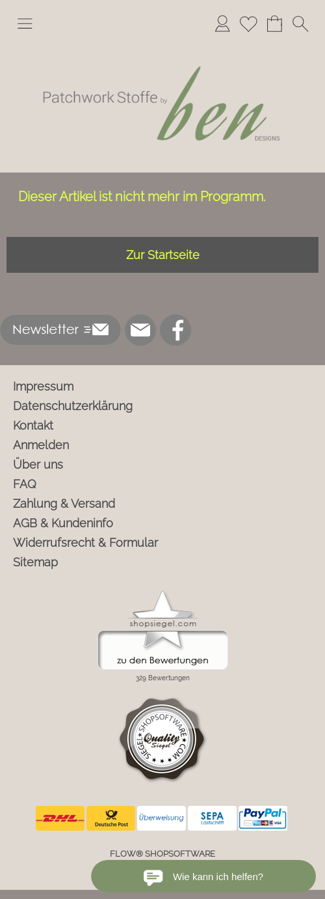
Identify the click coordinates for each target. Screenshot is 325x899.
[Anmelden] (222, 23)
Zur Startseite (163, 255)
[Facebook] (175, 330)
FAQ (24, 484)
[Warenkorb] (274, 23)
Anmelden (41, 445)
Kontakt (33, 425)
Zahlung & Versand (64, 503)
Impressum (43, 386)
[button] (24, 23)
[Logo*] (162, 45)
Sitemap (35, 562)
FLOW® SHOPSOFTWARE (162, 854)
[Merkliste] (248, 23)
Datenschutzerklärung (73, 406)
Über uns (38, 464)
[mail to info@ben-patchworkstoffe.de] (140, 330)
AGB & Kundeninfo (63, 523)
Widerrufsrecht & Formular (85, 542)
